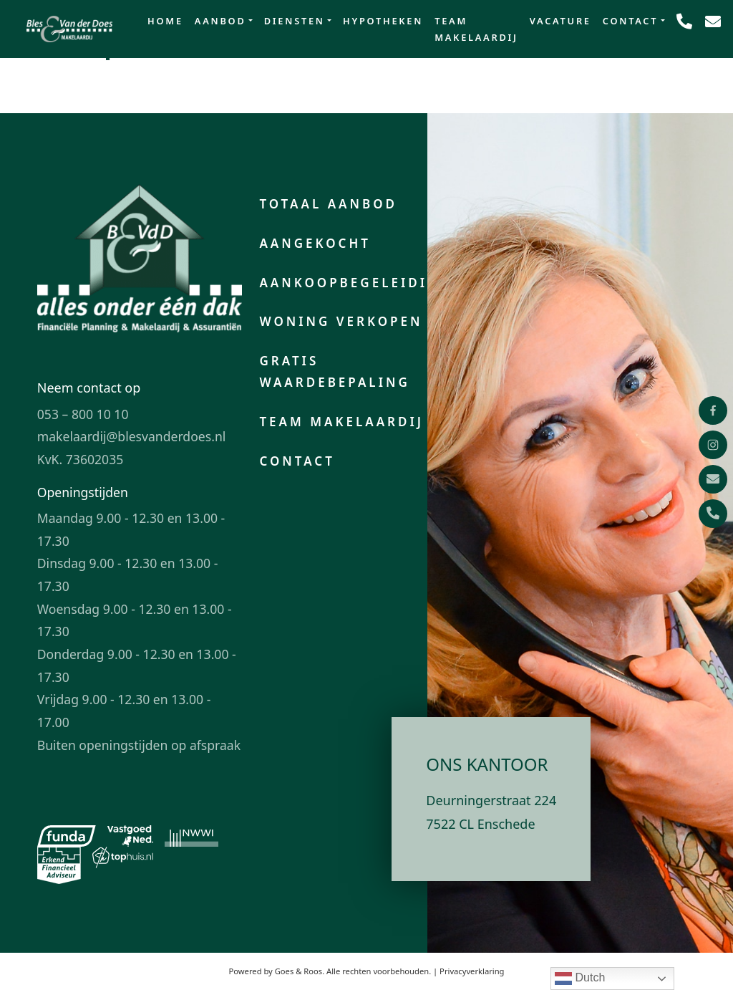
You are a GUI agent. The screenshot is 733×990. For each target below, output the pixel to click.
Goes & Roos (298, 971)
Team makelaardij (476, 29)
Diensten (294, 20)
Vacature (560, 20)
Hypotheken (383, 20)
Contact (631, 20)
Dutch (580, 978)
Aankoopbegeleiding (355, 282)
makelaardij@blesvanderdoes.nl (131, 436)
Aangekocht (315, 243)
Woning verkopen (340, 321)
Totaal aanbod (328, 204)
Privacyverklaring (472, 971)
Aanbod (220, 20)
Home (165, 20)
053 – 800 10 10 (83, 414)
